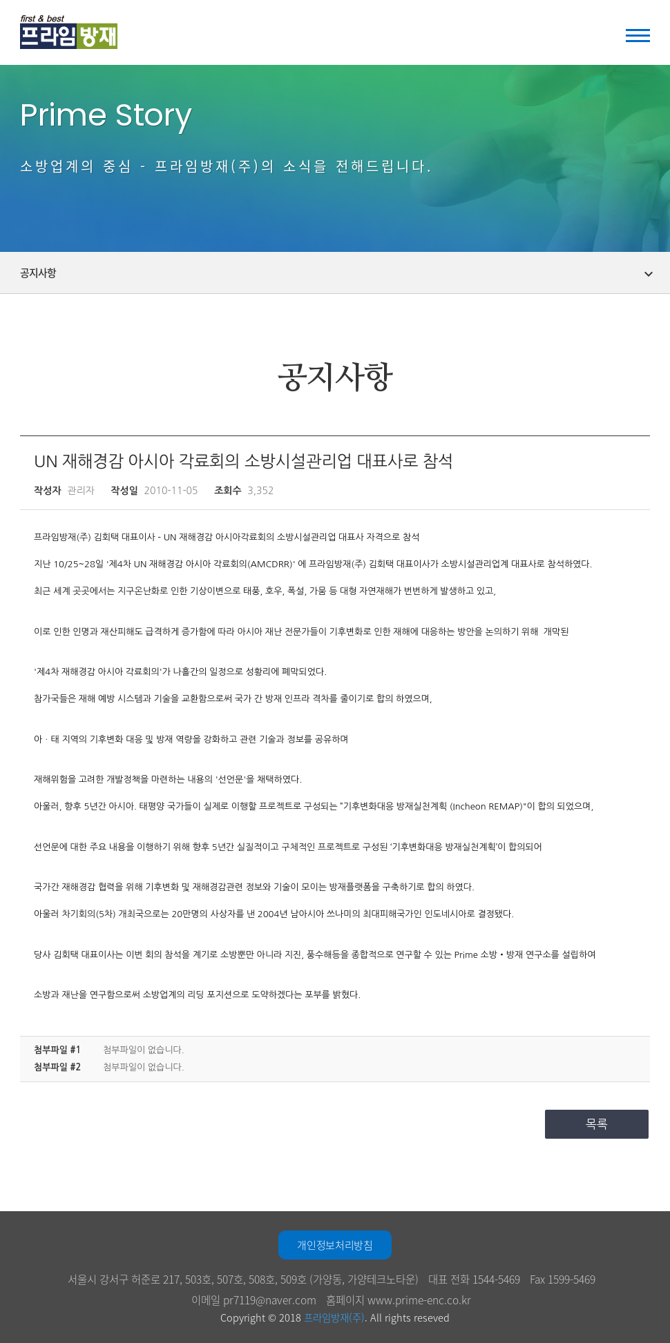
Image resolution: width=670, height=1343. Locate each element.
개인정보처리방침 (334, 1245)
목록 (597, 1124)
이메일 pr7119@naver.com (253, 1300)
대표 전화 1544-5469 (474, 1279)
